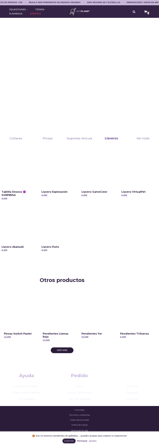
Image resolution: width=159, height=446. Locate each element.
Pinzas (48, 138)
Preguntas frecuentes (26, 401)
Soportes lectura (79, 138)
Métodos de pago (79, 407)
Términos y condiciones (79, 423)
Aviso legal (79, 418)
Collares (16, 138)
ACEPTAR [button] (69, 441)
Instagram (132, 401)
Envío (79, 394)
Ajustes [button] (92, 440)
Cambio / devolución (79, 401)
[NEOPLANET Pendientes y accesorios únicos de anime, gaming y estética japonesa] (79, 12)
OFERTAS (35, 13)
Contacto (132, 407)
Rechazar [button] (82, 440)
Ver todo (143, 138)
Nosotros (132, 394)
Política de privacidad (79, 428)
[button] (27, 9)
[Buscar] (134, 11)
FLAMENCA (16, 13)
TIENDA (39, 9)
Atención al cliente (26, 394)
